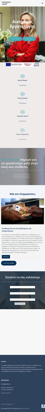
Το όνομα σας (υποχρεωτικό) (22, 284)
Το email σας (22, 297)
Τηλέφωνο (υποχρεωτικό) (22, 291)
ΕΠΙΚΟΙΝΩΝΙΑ (29, 38)
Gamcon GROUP (24, 408)
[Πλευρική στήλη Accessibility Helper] (43, 406)
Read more (5, 256)
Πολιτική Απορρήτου (7, 404)
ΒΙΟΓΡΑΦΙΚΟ (15, 38)
